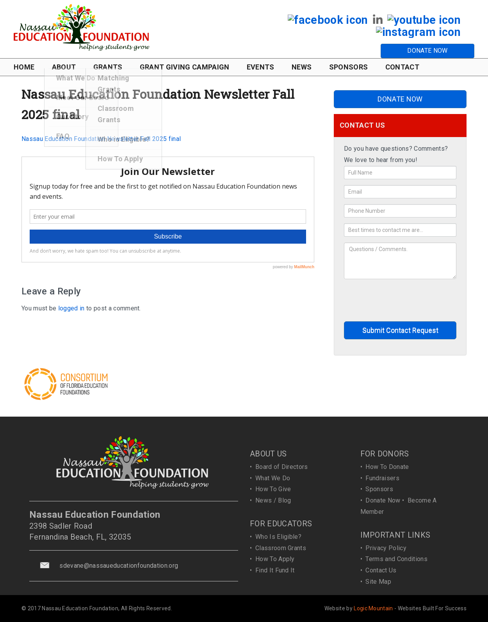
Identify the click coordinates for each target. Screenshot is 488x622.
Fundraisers (382, 478)
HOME (24, 67)
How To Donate (387, 467)
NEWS (302, 67)
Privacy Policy (385, 548)
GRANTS (108, 67)
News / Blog (273, 500)
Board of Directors (281, 467)
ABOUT (64, 67)
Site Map (378, 581)
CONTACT (402, 67)
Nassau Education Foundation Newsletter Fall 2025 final (101, 139)
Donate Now (382, 500)
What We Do (272, 478)
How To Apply (275, 559)
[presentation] (403, 300)
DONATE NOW (427, 50)
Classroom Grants (280, 548)
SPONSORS (348, 67)
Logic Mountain (373, 608)
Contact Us (380, 570)
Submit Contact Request (400, 330)
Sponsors (379, 489)
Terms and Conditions (396, 559)
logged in (71, 308)
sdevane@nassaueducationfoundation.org (118, 565)
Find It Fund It (275, 570)
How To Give (273, 489)
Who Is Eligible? (278, 536)
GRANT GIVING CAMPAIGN (185, 67)
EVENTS (260, 67)
